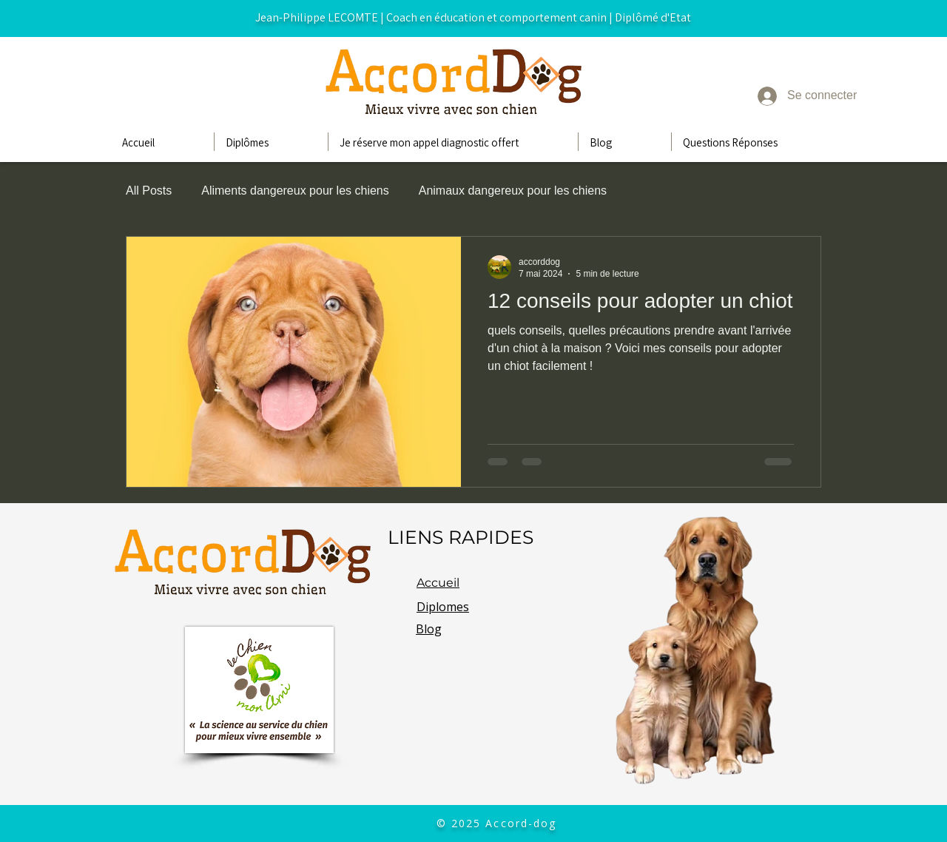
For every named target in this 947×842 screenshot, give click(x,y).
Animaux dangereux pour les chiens (513, 190)
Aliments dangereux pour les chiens (294, 190)
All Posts (149, 190)
